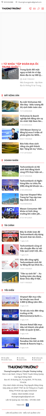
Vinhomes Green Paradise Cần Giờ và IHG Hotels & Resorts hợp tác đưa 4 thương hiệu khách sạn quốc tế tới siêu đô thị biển (32, 341)
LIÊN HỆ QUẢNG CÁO (14, 413)
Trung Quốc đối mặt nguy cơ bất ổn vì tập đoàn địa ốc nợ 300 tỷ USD (30, 72)
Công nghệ (37, 360)
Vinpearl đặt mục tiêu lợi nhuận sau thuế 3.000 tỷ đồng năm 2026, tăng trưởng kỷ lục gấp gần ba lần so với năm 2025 (31, 299)
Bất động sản (11, 95)
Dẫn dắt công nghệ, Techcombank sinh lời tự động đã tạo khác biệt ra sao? (32, 262)
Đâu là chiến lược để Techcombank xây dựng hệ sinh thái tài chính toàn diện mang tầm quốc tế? (31, 235)
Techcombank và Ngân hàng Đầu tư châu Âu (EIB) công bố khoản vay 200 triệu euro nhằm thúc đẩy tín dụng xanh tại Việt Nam (31, 183)
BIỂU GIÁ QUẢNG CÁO (31, 413)
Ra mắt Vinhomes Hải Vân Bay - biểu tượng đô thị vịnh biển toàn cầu (31, 105)
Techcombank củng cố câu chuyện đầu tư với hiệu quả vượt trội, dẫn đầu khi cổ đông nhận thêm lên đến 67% (31, 248)
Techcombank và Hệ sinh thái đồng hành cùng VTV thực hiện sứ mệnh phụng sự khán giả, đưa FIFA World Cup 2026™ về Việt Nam (31, 170)
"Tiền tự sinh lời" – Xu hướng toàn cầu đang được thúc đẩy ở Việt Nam (30, 276)
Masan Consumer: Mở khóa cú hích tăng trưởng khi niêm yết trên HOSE (30, 211)
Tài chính (9, 225)
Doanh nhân (11, 160)
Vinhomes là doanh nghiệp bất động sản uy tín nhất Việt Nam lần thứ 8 (31, 119)
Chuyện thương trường (8, 360)
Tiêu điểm (9, 290)
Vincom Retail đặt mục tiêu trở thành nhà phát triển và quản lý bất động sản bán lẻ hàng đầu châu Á (32, 327)
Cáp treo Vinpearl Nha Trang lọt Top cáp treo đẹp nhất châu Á (31, 197)
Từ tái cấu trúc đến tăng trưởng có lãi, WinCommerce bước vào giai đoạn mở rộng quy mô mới (32, 313)
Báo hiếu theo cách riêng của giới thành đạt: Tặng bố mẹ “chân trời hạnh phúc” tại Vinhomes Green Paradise (31, 146)
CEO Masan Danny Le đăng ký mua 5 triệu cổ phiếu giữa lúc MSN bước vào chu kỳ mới (31, 132)
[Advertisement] (23, 36)
